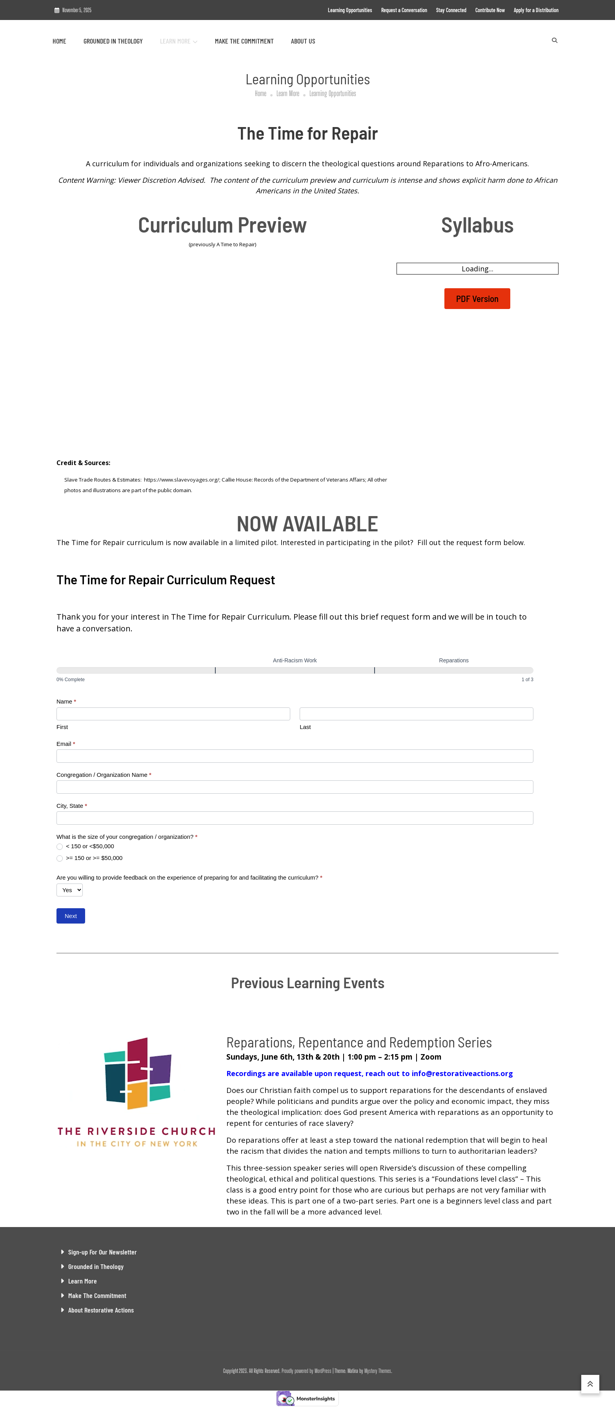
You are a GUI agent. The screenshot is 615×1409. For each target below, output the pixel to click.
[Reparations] (454, 670)
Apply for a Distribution (536, 10)
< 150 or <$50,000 (85, 846)
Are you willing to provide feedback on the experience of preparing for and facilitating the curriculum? (189, 877)
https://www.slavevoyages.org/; (182, 479)
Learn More (175, 40)
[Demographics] (135, 670)
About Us (303, 40)
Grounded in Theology (113, 40)
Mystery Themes (377, 1370)
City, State (71, 805)
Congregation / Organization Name (103, 774)
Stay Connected (451, 10)
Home (59, 40)
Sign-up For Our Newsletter (102, 1251)
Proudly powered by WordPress (307, 1370)
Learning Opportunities (350, 10)
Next (71, 916)
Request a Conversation (404, 10)
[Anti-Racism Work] (294, 670)
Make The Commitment (244, 40)
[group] (294, 669)
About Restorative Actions (101, 1309)
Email (65, 743)
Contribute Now (490, 10)
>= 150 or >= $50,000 (89, 858)
